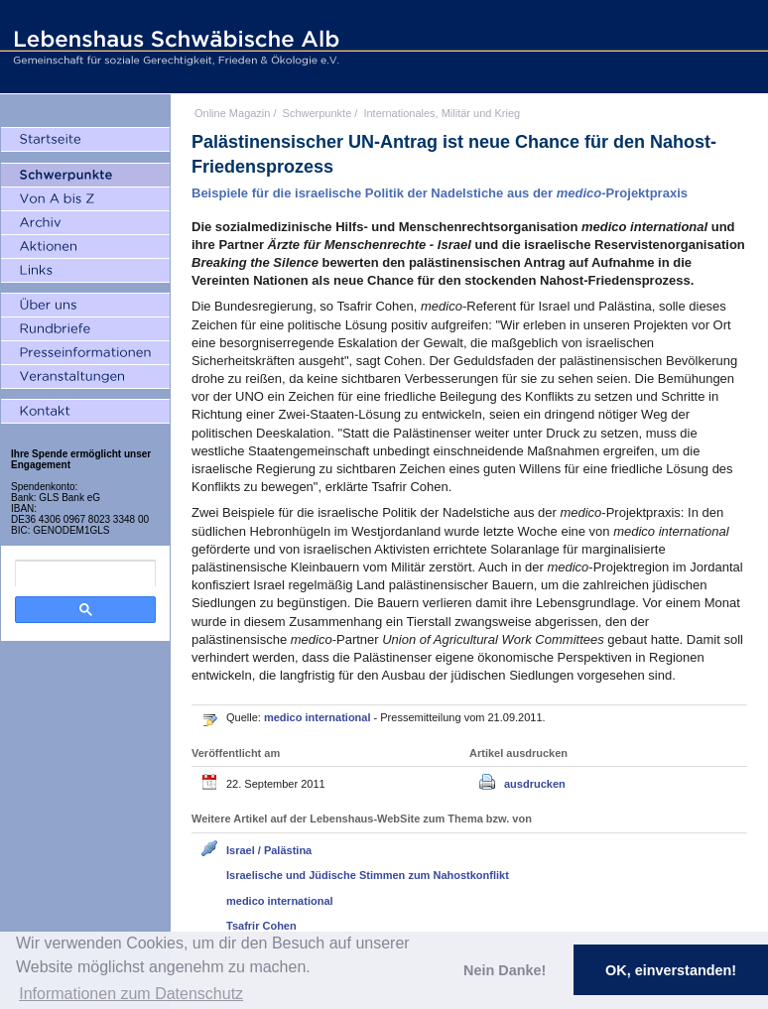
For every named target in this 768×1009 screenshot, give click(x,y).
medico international (319, 717)
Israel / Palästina (269, 850)
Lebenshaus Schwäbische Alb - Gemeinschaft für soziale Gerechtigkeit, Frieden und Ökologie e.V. (173, 46)
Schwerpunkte (317, 113)
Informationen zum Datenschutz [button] (131, 993)
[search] (85, 573)
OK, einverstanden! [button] (670, 970)
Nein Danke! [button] (504, 970)
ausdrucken (535, 784)
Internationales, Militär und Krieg (441, 113)
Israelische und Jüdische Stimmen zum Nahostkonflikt (367, 875)
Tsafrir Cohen (261, 926)
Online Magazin (232, 113)
